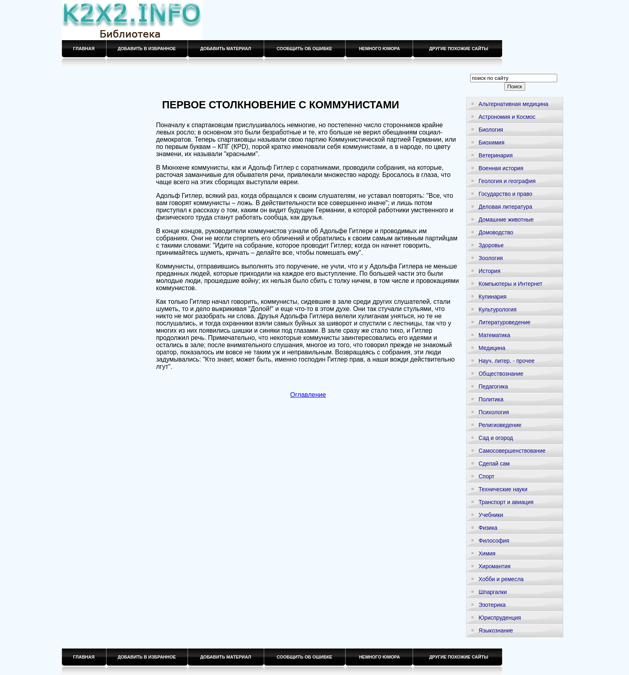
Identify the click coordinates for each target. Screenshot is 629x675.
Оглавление (308, 394)
